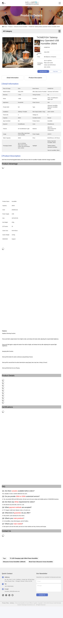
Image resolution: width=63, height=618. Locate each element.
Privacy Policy (5, 603)
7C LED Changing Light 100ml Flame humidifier (24, 558)
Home (5, 26)
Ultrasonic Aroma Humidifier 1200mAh (14, 561)
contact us (42, 595)
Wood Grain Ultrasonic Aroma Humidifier (41, 561)
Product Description (35, 77)
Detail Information (13, 77)
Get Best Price (43, 71)
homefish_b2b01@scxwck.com (12, 591)
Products (10, 26)
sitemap (12, 603)
